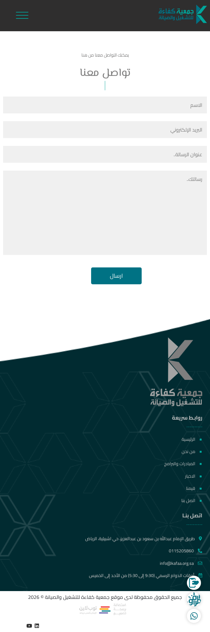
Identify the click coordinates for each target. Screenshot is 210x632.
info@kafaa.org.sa (181, 563)
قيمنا (194, 488)
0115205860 (185, 551)
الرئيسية (192, 439)
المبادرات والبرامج (183, 464)
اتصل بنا (191, 500)
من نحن (192, 451)
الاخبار (193, 476)
